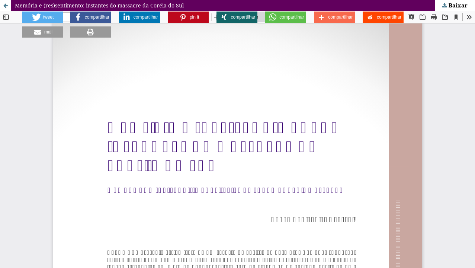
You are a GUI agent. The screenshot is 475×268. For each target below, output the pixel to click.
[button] (42, 17)
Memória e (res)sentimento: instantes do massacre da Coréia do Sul (99, 5)
